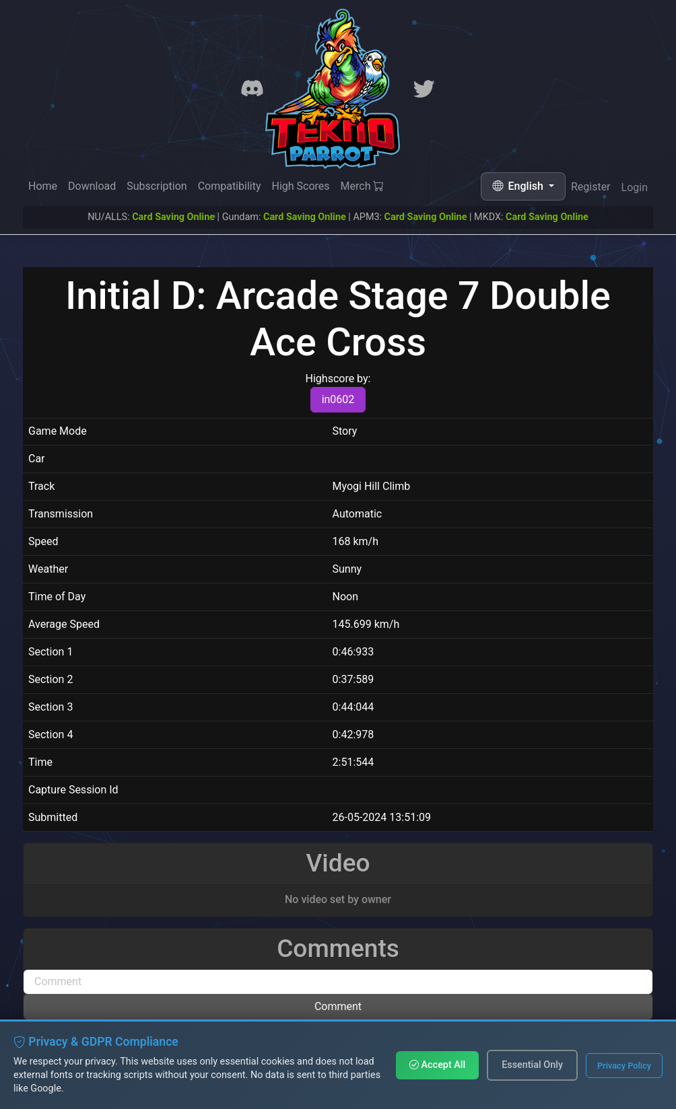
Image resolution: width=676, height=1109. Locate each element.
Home (42, 186)
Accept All (437, 1065)
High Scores (300, 186)
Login (634, 190)
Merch (362, 187)
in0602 (338, 399)
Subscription (157, 186)
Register (591, 188)
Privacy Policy (624, 1066)
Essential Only (532, 1065)
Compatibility (229, 186)
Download (92, 186)
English (519, 186)
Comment (338, 1006)
